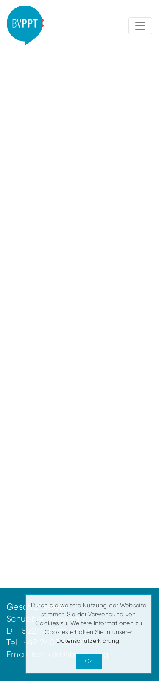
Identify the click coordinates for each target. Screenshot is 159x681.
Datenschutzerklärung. (88, 640)
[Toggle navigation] (140, 25)
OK (89, 661)
